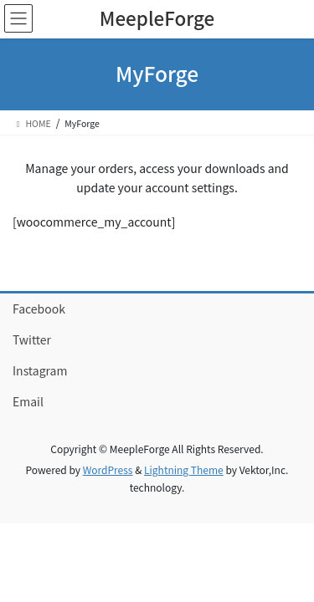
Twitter (32, 339)
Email (28, 401)
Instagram (40, 370)
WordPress (108, 469)
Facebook (39, 308)
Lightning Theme (184, 469)
